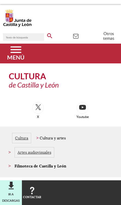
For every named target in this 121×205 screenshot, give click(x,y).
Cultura (21, 138)
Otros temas (108, 36)
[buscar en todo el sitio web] (49, 34)
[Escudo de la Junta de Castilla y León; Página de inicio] (17, 26)
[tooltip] (75, 35)
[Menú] (15, 53)
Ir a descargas (11, 197)
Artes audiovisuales (34, 152)
